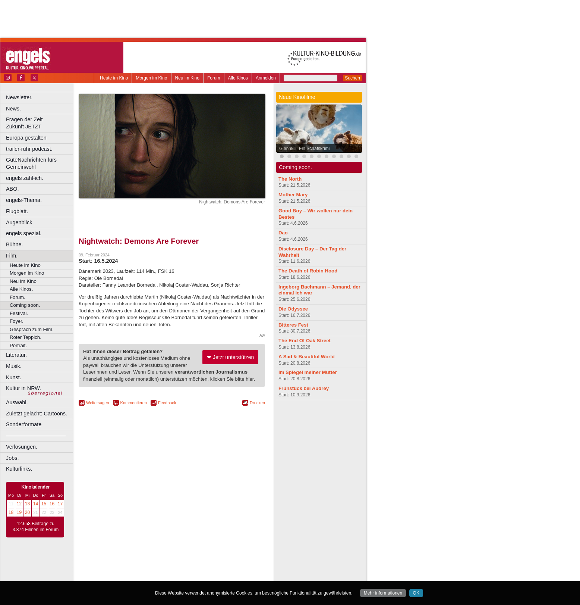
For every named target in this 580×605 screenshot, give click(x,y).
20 (27, 512)
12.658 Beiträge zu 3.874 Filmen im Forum (36, 526)
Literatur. (16, 355)
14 (35, 503)
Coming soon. (25, 305)
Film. (12, 256)
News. (13, 109)
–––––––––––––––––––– (36, 436)
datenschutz (194, 562)
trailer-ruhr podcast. (29, 149)
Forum (213, 78)
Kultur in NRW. (23, 388)
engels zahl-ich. (24, 178)
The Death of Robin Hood (307, 271)
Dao (283, 233)
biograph (112, 569)
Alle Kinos (238, 78)
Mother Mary (293, 194)
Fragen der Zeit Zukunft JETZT (40, 123)
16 (52, 503)
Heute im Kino (114, 78)
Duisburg (227, 575)
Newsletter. (19, 97)
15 (43, 503)
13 (27, 503)
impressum (168, 562)
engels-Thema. (24, 200)
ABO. (12, 189)
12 (19, 503)
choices (132, 569)
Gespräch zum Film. (32, 329)
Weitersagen (97, 402)
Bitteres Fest (293, 325)
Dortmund (182, 575)
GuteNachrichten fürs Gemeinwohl (31, 163)
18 (11, 512)
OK (416, 593)
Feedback (167, 402)
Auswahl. (17, 402)
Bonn (131, 575)
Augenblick (19, 222)
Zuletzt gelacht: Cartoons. (36, 414)
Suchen (352, 78)
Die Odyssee (293, 309)
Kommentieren (133, 402)
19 (19, 512)
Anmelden (266, 78)
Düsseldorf (204, 575)
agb (213, 562)
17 (60, 503)
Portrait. (18, 345)
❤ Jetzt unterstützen (230, 357)
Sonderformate (23, 424)
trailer (171, 569)
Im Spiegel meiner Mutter (307, 372)
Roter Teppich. (25, 337)
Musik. (14, 366)
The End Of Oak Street (304, 340)
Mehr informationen (383, 593)
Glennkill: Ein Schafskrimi (304, 148)
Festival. (19, 313)
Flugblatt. (17, 211)
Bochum (115, 575)
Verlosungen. (21, 447)
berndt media (140, 562)
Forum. (17, 297)
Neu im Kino (187, 78)
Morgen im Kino (151, 78)
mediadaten (232, 562)
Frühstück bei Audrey (303, 388)
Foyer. (16, 321)
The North (290, 179)
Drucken (257, 402)
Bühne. (14, 244)
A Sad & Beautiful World (306, 356)
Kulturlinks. (19, 469)
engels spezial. (23, 233)
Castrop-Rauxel (153, 575)
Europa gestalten (26, 138)
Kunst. (13, 377)
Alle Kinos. (21, 289)
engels (149, 569)
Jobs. (12, 458)
